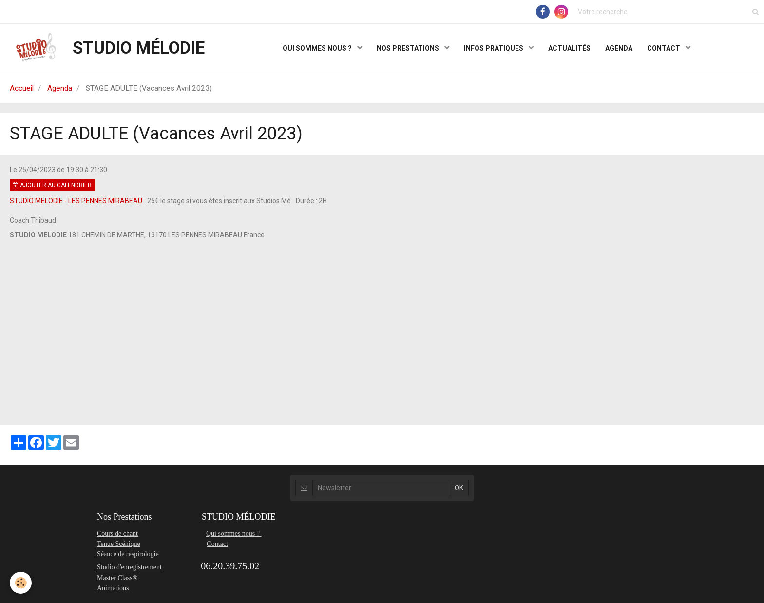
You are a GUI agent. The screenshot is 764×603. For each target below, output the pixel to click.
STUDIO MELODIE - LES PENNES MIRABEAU (76, 201)
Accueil (22, 88)
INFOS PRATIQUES (494, 48)
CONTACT (664, 48)
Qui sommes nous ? (234, 533)
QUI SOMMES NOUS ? (318, 48)
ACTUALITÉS (569, 48)
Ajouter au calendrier (52, 185)
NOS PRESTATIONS (408, 48)
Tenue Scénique (118, 543)
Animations (113, 588)
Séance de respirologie (128, 554)
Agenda (59, 88)
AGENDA (618, 48)
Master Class (115, 578)
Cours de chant (117, 533)
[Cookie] (21, 583)
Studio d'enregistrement (129, 567)
